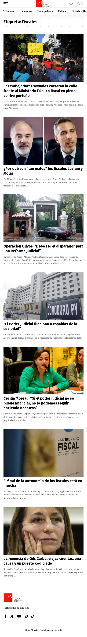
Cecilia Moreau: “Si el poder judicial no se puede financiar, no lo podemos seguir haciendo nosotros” (38, 403)
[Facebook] (5, 616)
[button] (6, 3)
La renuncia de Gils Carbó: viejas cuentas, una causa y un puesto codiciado (42, 561)
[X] (11, 616)
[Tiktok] (32, 616)
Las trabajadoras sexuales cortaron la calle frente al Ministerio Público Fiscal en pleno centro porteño (40, 91)
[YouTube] (19, 616)
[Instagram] (26, 616)
